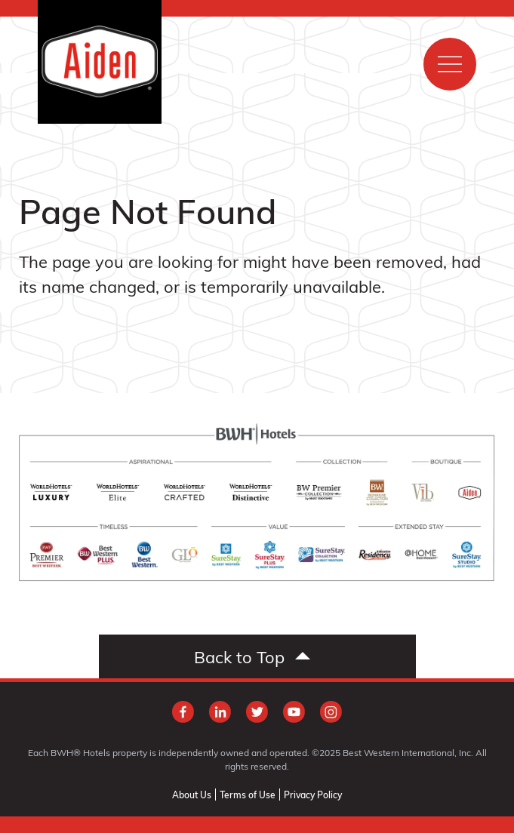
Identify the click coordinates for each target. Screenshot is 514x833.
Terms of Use (247, 794)
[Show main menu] (449, 64)
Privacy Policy (313, 794)
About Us (191, 794)
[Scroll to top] (257, 656)
